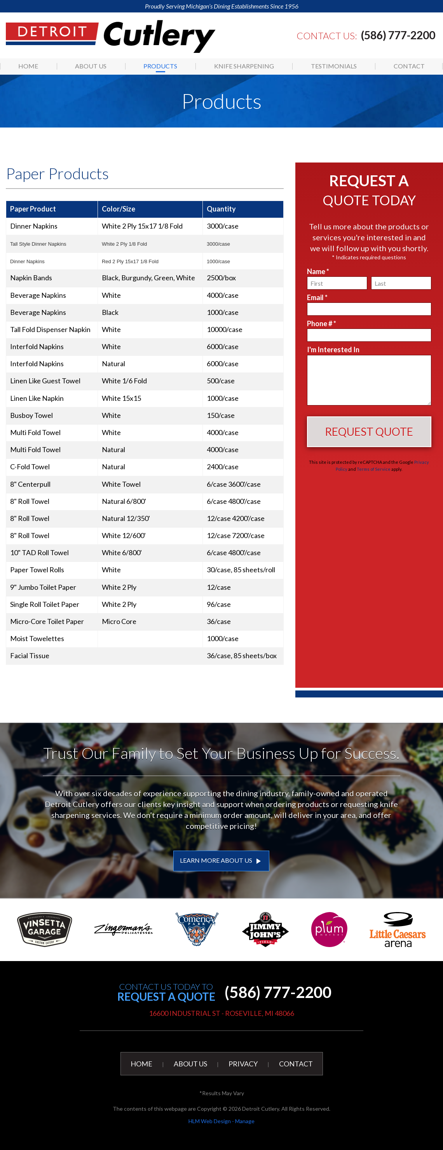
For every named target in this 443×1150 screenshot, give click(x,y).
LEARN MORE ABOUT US (221, 861)
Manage (245, 1121)
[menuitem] (28, 66)
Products (160, 66)
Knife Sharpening (244, 66)
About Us (90, 66)
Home (28, 66)
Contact (409, 66)
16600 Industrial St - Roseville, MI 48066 (221, 1013)
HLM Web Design (209, 1121)
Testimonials (334, 66)
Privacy (243, 1063)
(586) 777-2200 (398, 35)
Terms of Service (374, 469)
